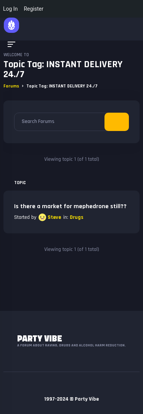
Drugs (77, 217)
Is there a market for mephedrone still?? (70, 206)
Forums (11, 86)
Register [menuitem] (33, 9)
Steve (54, 217)
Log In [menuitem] (10, 9)
